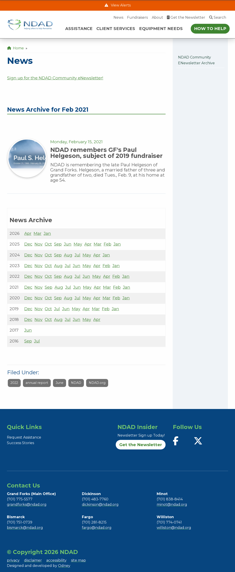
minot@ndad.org (172, 504)
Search (217, 17)
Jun (67, 244)
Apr (27, 233)
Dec (28, 244)
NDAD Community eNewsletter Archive (196, 60)
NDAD (76, 383)
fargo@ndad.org (96, 528)
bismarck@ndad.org (25, 528)
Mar (37, 233)
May (78, 244)
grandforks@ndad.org (27, 504)
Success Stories (20, 443)
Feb (107, 244)
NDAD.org (97, 383)
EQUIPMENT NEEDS (161, 28)
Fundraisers (137, 17)
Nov (38, 244)
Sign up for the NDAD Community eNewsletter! (55, 78)
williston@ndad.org (174, 528)
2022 (14, 383)
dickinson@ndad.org (100, 504)
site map (78, 560)
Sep (58, 244)
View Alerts (120, 5)
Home (15, 48)
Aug (68, 255)
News (118, 17)
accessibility (56, 560)
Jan (47, 233)
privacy (13, 560)
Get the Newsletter (186, 17)
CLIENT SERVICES (115, 28)
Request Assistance (24, 437)
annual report (37, 383)
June (59, 383)
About (157, 17)
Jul (77, 255)
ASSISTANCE (79, 28)
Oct (48, 244)
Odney (64, 566)
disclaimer (33, 560)
